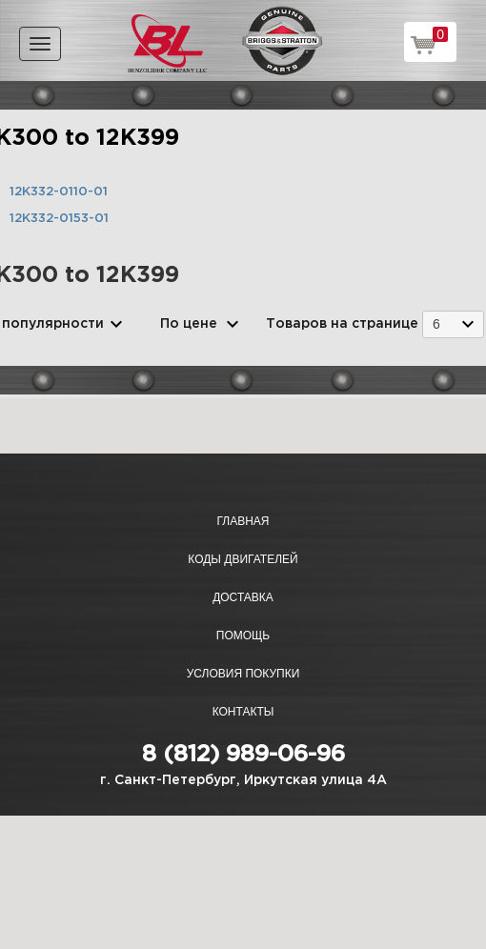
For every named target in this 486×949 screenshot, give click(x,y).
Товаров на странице (342, 324)
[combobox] (453, 324)
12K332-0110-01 (59, 192)
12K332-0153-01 (59, 218)
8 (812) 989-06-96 (243, 754)
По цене (188, 324)
